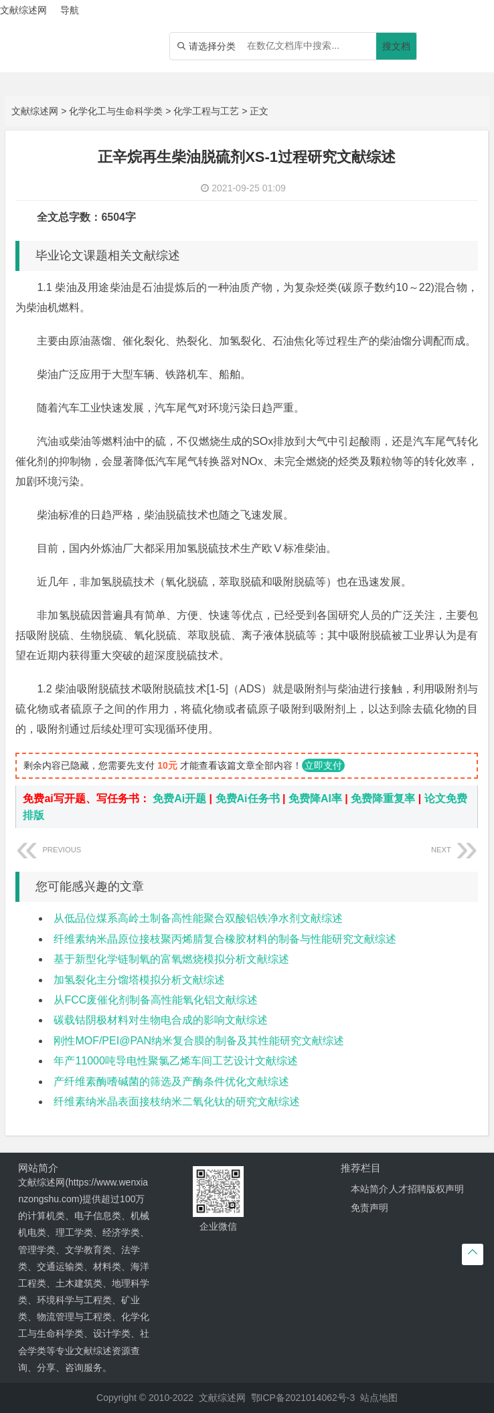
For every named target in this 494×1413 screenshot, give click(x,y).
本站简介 (369, 1189)
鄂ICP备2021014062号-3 (303, 1397)
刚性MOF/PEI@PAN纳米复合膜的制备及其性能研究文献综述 (199, 1040)
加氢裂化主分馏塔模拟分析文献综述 (139, 979)
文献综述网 (34, 111)
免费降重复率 (383, 798)
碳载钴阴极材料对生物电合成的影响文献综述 (161, 1020)
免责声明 (369, 1207)
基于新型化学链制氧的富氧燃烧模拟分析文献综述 (171, 959)
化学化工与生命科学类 (116, 111)
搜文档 (396, 46)
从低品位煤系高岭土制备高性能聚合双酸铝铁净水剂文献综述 (198, 918)
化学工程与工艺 (206, 111)
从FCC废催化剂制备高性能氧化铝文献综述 (156, 1000)
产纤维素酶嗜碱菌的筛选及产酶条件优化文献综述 (171, 1081)
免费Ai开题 (179, 798)
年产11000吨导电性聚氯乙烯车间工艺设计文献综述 (176, 1060)
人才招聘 (407, 1189)
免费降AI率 (315, 798)
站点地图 (379, 1397)
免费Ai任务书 (248, 798)
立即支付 (323, 765)
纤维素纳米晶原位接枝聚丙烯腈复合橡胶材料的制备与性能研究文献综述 (225, 939)
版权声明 (445, 1189)
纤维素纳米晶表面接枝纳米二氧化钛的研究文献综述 (177, 1101)
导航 (69, 10)
